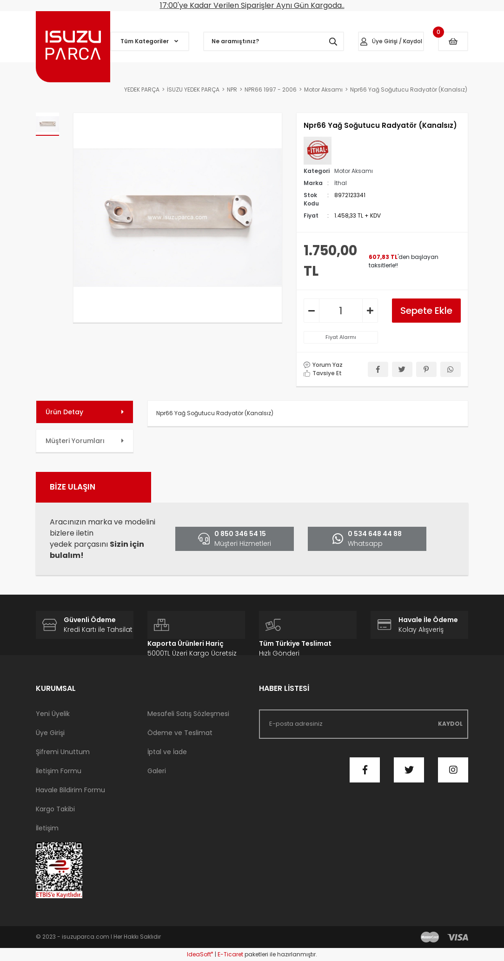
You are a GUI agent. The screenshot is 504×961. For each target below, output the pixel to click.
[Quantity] (341, 310)
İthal (340, 183)
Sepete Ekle (426, 310)
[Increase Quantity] (370, 310)
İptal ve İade (167, 751)
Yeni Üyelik (53, 713)
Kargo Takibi (55, 809)
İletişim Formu (58, 770)
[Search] (273, 41)
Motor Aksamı (353, 171)
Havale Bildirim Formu (70, 790)
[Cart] (453, 41)
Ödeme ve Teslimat (179, 732)
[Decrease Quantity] (311, 310)
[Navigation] (149, 41)
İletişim (47, 828)
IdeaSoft (200, 954)
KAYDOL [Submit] (450, 724)
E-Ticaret (230, 954)
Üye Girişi (50, 732)
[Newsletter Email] (363, 724)
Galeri (156, 770)
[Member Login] (391, 41)
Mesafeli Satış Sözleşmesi (188, 713)
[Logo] (73, 46)
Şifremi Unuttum (63, 751)
